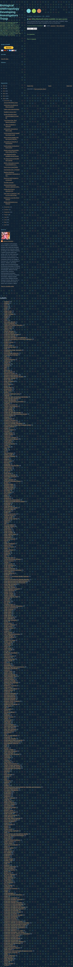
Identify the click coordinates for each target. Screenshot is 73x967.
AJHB (6, 317)
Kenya (6, 621)
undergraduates (9, 893)
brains (6, 386)
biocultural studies (9, 373)
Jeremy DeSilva (9, 595)
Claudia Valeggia (9, 426)
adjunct (6, 315)
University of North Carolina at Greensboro (17, 933)
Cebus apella (8, 409)
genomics (7, 520)
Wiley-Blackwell (61, 26)
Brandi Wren (8, 387)
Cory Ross (7, 447)
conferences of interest (11, 439)
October (6, 209)
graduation (7, 528)
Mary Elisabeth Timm (10, 676)
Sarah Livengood (9, 821)
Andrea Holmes (9, 342)
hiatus (6, 548)
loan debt (7, 654)
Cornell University (9, 443)
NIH (5, 734)
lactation (6, 629)
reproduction (8, 805)
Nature (6, 718)
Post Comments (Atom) (40, 89)
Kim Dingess (8, 623)
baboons (6, 365)
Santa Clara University (11, 820)
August (6, 214)
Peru (5, 777)
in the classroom (9, 565)
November (7, 207)
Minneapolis (7, 709)
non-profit (7, 737)
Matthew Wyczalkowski (11, 682)
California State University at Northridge (16, 397)
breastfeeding (8, 389)
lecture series (8, 642)
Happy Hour (7, 536)
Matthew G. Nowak (10, 681)
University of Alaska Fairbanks (13, 899)
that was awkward (9, 874)
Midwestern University (10, 704)
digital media (8, 461)
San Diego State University (12, 818)
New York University (10, 729)
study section (8, 851)
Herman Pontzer (9, 546)
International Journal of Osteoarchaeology (16, 579)
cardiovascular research (11, 398)
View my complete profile (7, 286)
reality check (8, 801)
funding (6, 512)
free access (7, 511)
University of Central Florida (12, 912)
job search (7, 601)
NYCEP (6, 748)
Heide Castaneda (9, 543)
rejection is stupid (9, 804)
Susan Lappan (8, 859)
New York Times (9, 727)
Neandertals (7, 720)
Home (49, 85)
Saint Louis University (10, 815)
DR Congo (7, 470)
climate (6, 428)
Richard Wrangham (10, 812)
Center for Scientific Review (12, 412)
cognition (7, 431)
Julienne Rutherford (8, 241)
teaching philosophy (10, 866)
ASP (5, 356)
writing (6, 962)
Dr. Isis (6, 472)
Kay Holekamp (8, 618)
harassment (7, 537)
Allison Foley (8, 328)
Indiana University (9, 568)
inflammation (8, 571)
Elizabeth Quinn (9, 486)
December (7, 100)
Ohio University (8, 752)
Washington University (11, 952)
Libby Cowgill (8, 649)
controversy (7, 442)
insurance (7, 578)
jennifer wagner (8, 593)
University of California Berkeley (13, 904)
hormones (7, 553)
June (5, 219)
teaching (6, 865)
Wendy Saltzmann (9, 955)
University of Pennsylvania (12, 938)
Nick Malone (8, 732)
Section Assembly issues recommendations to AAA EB (11, 116)
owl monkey (7, 762)
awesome (53, 26)
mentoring (7, 692)
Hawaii (6, 540)
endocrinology (8, 489)
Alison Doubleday (9, 323)
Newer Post (30, 85)
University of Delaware (11, 916)
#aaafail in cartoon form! (10, 112)
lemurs (6, 646)
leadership (7, 638)
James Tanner (8, 592)
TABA (6, 863)
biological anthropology (11, 375)
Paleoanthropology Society (12, 766)
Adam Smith (8, 312)
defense (6, 459)
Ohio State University (10, 751)
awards (6, 362)
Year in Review (8, 963)
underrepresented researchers (13, 894)
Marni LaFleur (8, 673)
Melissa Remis (8, 690)
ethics (6, 495)
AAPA (6, 308)
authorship (7, 361)
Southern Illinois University (12, 840)
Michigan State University (12, 701)
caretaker (7, 403)
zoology (6, 965)
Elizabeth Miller (8, 484)
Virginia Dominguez (10, 946)
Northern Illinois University (12, 741)
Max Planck (7, 684)
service (6, 826)
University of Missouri (10, 929)
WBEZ (6, 954)
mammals (7, 670)
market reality (8, 671)
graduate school (9, 526)
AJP (5, 319)
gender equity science (10, 518)
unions (6, 896)
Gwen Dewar (8, 531)
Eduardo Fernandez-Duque (12, 481)
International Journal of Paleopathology (16, 581)
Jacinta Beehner (9, 585)
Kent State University (10, 620)
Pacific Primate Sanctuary (12, 765)
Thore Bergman (9, 877)
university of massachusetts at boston (15, 924)
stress (6, 846)
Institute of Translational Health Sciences (16, 576)
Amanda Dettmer (9, 333)
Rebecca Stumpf (9, 802)
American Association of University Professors (18, 339)
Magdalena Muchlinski (11, 668)
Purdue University (9, 798)
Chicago (6, 417)
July (5, 217)
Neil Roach (7, 721)
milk (5, 707)
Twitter (6, 891)
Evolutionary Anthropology (12, 500)
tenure (6, 871)
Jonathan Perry (8, 604)
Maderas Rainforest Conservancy (14, 667)
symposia (7, 862)
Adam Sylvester (9, 314)
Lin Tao (6, 651)
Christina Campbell (10, 420)
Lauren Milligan (8, 635)
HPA (5, 556)
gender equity (8, 517)
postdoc (6, 785)
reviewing (7, 809)
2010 (4, 98)
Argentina (7, 351)
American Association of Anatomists (15, 337)
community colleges (10, 437)
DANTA (6, 457)
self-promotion (8, 824)
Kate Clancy (7, 614)
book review (7, 384)
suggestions (7, 854)
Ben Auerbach (8, 372)
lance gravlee (8, 632)
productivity (7, 793)
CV (5, 451)
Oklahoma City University (11, 754)
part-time (6, 771)
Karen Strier (7, 612)
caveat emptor (8, 408)
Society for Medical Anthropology (14, 835)
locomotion (7, 657)
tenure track (7, 873)
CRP (5, 448)
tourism (6, 884)
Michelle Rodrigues (10, 698)
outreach (6, 760)
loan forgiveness (9, 656)
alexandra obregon (9, 322)
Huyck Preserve (9, 560)
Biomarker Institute (9, 378)
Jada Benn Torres (9, 587)
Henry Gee (7, 545)
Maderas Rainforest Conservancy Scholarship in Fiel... (12, 174)
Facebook (7, 504)
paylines (6, 776)
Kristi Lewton (8, 626)
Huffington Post (8, 557)
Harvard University (9, 539)
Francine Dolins (9, 509)
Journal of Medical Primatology (13, 606)
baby (5, 367)
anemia (6, 344)
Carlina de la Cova (9, 404)
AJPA (6, 320)
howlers (6, 554)
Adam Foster (8, 311)
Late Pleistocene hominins (12, 634)
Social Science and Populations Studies (16, 834)
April (5, 224)
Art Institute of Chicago (11, 354)
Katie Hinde (7, 615)
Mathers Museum (9, 679)
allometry (7, 330)
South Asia (7, 838)
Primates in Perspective (11, 790)
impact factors (8, 564)
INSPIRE (7, 575)
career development (10, 400)
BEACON (7, 370)
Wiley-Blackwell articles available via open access (49, 19)
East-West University (10, 476)
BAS (5, 369)
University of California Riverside (14, 908)
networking (7, 723)
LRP (5, 662)
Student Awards (9, 848)
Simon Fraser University (11, 830)
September (7, 212)
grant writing (8, 529)
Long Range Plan (9, 659)
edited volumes (8, 479)
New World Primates (10, 726)
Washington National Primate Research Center (18, 951)
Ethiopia (6, 496)
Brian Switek (8, 390)
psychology (7, 795)
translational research (10, 888)
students (6, 849)
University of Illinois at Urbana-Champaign (17, 923)
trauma (6, 890)
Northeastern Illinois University (13, 740)
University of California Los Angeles (15, 907)
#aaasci (6, 303)
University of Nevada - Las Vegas (14, 932)
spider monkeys (9, 841)
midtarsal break (8, 702)
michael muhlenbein (10, 693)
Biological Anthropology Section (13, 376)
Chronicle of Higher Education (13, 423)
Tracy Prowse (8, 885)
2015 (4, 86)
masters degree (9, 678)
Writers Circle (8, 960)
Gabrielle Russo (9, 515)
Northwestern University (11, 743)
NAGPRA (7, 715)
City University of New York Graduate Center (17, 425)
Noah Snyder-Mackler (10, 735)
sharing (6, 827)
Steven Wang (8, 843)
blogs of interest (9, 381)
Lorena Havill (8, 660)
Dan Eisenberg (8, 453)
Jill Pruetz (7, 598)
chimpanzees (8, 418)
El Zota (6, 482)
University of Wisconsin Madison (14, 941)
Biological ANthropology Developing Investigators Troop (9, 12)
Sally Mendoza (8, 816)
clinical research (9, 429)
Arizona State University (11, 353)
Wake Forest (8, 949)
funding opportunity (10, 514)
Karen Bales (8, 610)
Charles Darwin (8, 415)
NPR (5, 745)
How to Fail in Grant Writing (11, 167)
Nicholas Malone (9, 731)
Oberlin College (9, 749)
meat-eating (7, 687)
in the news (7, 567)
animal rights (8, 345)
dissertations (8, 467)
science (6, 823)
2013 (4, 91)
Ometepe (7, 756)
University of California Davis (12, 905)
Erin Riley (7, 490)
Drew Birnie (7, 473)
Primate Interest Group (11, 788)
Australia (6, 358)
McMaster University (10, 685)
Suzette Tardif (8, 860)
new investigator (9, 724)
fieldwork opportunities (11, 507)
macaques (7, 663)
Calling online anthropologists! (11, 109)
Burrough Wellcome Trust (11, 393)
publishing (7, 796)
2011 (4, 96)
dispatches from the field (11, 465)
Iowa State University (10, 584)
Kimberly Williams (9, 624)
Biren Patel (7, 379)
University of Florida (10, 918)
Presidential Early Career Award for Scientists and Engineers (22, 787)
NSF (5, 746)
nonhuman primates (10, 738)
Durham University (9, 475)
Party (5, 773)
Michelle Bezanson (10, 696)
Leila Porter (7, 645)
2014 (4, 88)
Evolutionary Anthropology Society (14, 501)
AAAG (6, 306)
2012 (4, 93)
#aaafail (6, 301)
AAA (5, 305)
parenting (7, 770)
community (7, 436)
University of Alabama (10, 898)
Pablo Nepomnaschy (10, 763)
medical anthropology (10, 688)
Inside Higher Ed (9, 573)
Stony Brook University (11, 844)
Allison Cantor (8, 326)
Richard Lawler (8, 810)
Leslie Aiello (7, 648)
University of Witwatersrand (12, 943)
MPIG (6, 713)
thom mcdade (8, 876)
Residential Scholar (10, 807)
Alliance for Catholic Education (13, 325)
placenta (6, 782)
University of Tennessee (11, 940)
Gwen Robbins (8, 532)
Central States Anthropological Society (15, 414)
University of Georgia (10, 919)
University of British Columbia (13, 902)
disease (6, 462)
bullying (6, 392)
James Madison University (12, 589)
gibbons (6, 521)
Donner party (8, 468)
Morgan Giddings (9, 712)
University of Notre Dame (11, 935)
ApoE (6, 348)
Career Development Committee (14, 401)
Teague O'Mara (8, 868)
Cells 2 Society (8, 411)
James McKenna (9, 590)
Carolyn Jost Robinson (11, 406)
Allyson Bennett (9, 331)
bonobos (6, 383)
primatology (7, 791)
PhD (5, 779)
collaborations (8, 433)
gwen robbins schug (10, 534)
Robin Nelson (8, 813)
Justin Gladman (9, 609)
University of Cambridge (11, 910)
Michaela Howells (9, 695)
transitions (7, 887)
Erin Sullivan (8, 492)
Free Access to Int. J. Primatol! (12, 169)
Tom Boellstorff (8, 882)
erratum (6, 493)
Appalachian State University (12, 350)
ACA (5, 309)
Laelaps (6, 631)
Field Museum (8, 506)
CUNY (6, 450)
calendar (6, 395)
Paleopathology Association (12, 768)
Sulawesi (7, 855)
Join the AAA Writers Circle (11, 102)
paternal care (8, 774)
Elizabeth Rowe (9, 487)
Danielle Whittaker (9, 456)
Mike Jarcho (7, 706)
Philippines (7, 781)
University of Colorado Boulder (13, 915)
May (5, 222)
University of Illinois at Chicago (13, 921)
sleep (5, 832)
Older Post (69, 85)
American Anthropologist (11, 334)
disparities (7, 464)
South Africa (7, 837)
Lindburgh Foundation (10, 653)
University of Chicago (10, 913)
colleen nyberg (8, 434)
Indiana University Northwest (12, 570)
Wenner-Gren (8, 957)
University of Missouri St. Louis (13, 930)
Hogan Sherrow (9, 550)
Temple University (9, 869)
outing (6, 759)
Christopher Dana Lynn (11, 422)
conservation (8, 440)
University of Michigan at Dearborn (14, 927)
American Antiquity (9, 336)
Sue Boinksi (7, 852)
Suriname (7, 857)
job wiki (6, 603)
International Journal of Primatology (15, 582)
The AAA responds (9, 182)
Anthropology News (10, 347)
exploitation (7, 503)
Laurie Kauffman (9, 637)
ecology (6, 478)
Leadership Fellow (9, 640)
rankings (6, 799)
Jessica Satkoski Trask (11, 596)
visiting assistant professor (12, 947)
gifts (5, 523)
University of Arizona (10, 901)
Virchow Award (8, 944)
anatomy (6, 340)
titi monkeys (7, 879)
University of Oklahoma (11, 937)
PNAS (6, 784)
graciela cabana (9, 525)
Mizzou (6, 710)
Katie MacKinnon (9, 617)
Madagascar (8, 665)
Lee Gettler (7, 643)
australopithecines (9, 359)
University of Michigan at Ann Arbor (14, 926)
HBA (5, 542)
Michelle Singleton (9, 699)
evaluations (7, 498)
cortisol (6, 445)
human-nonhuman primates (12, 559)
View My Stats (4, 59)
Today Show (8, 880)
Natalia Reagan (9, 717)
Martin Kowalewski (9, 674)
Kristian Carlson (9, 628)
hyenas (6, 562)
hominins (7, 551)
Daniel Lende (8, 454)
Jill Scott (6, 599)
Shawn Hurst (8, 829)
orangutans (7, 757)
